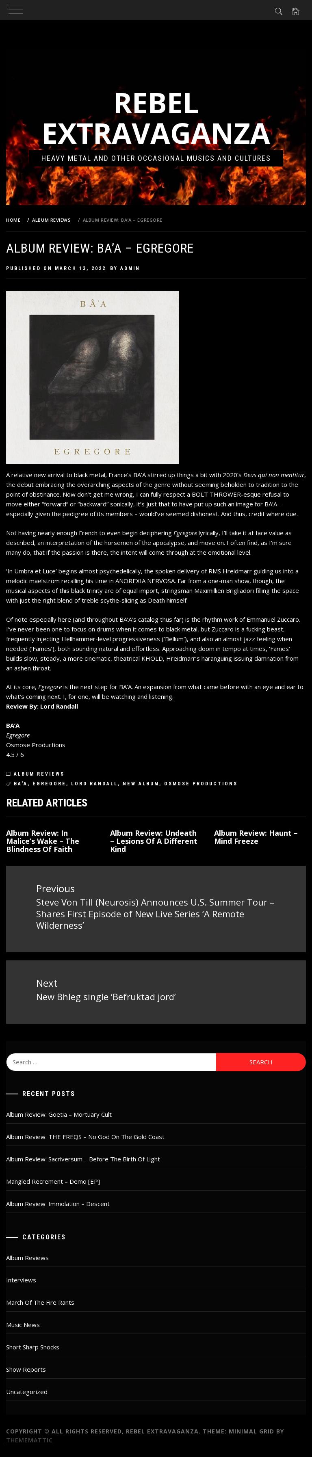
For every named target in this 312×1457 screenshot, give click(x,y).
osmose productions (201, 784)
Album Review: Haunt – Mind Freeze (256, 837)
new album (141, 784)
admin (130, 268)
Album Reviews (39, 774)
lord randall (94, 784)
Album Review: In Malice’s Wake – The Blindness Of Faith (42, 841)
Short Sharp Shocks (32, 1347)
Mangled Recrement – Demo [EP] (53, 1181)
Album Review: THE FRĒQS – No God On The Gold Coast (85, 1137)
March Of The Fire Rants (40, 1302)
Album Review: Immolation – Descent (58, 1204)
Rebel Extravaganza (156, 117)
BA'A (21, 784)
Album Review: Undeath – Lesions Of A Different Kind (153, 841)
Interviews (21, 1280)
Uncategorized (27, 1392)
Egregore (49, 784)
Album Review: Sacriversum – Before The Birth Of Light (83, 1159)
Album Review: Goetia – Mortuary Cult (59, 1114)
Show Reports (26, 1369)
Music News (23, 1325)
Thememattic (29, 1440)
